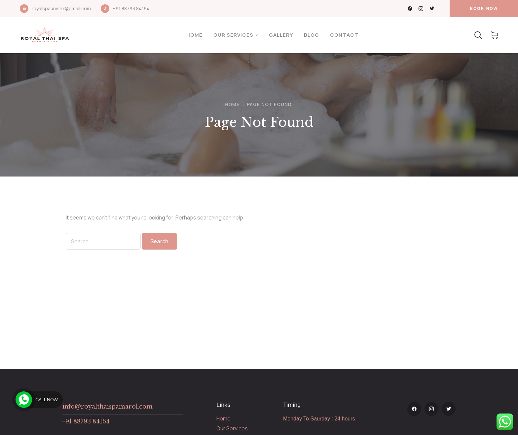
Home (194, 34)
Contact (344, 34)
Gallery (281, 34)
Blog (311, 34)
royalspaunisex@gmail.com (61, 8)
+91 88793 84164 (131, 8)
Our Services (233, 34)
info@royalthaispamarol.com (107, 406)
